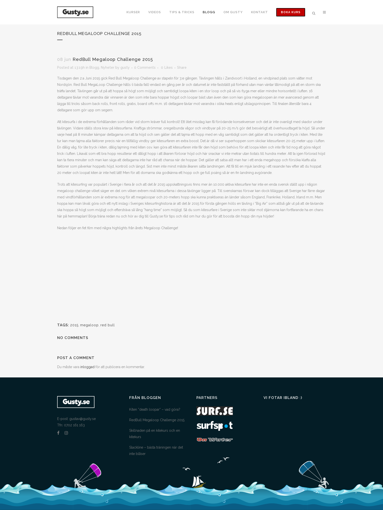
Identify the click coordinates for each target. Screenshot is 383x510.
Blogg (94, 67)
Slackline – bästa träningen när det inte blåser (156, 450)
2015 (74, 325)
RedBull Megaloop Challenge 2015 (156, 420)
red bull (107, 325)
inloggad (87, 367)
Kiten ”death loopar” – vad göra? (154, 409)
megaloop (89, 325)
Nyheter (107, 67)
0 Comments (145, 67)
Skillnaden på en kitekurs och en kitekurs (154, 434)
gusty (125, 67)
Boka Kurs (290, 12)
